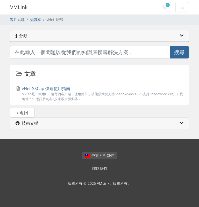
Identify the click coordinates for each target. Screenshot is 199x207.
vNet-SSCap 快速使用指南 (99, 93)
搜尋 (179, 52)
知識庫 (35, 19)
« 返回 (22, 112)
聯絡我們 (99, 168)
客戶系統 (17, 19)
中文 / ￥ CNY (99, 155)
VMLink (19, 7)
